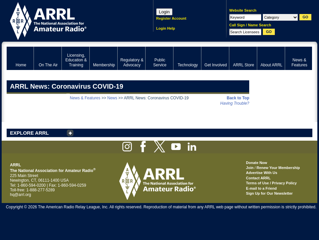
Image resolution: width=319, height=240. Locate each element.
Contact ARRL (258, 178)
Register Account (171, 18)
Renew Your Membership (278, 168)
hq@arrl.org (20, 194)
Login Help (165, 28)
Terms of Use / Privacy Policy (271, 183)
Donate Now (256, 163)
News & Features (85, 98)
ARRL (71, 20)
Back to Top (238, 98)
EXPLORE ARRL (29, 133)
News (112, 98)
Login (164, 11)
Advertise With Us (261, 173)
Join (250, 168)
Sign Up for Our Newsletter (269, 193)
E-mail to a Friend (261, 188)
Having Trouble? (234, 103)
